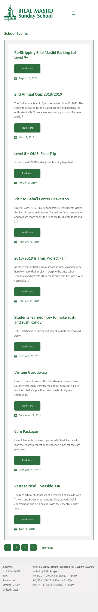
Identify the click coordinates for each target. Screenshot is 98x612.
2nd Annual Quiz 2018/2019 (38, 94)
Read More (27, 68)
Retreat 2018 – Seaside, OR (37, 486)
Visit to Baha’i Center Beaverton (41, 199)
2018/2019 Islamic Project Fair (40, 258)
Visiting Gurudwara (30, 372)
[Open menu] (73, 13)
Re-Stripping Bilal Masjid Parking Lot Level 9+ (45, 55)
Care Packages (26, 431)
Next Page (48, 548)
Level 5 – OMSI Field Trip (35, 153)
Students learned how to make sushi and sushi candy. (45, 320)
